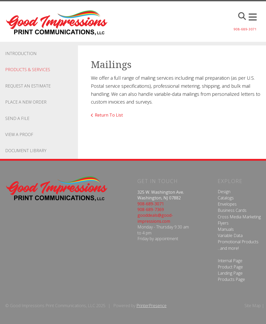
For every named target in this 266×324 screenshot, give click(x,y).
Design (224, 191)
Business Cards (232, 210)
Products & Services (27, 69)
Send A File (17, 118)
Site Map (252, 305)
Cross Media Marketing (239, 217)
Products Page (231, 279)
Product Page (230, 267)
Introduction (21, 53)
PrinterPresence (151, 305)
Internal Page (230, 261)
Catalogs (226, 198)
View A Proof (19, 134)
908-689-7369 (150, 209)
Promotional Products (238, 242)
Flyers (223, 223)
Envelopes (227, 204)
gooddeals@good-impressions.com (155, 218)
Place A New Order (25, 102)
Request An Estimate (28, 86)
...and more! (228, 248)
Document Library (25, 150)
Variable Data (230, 235)
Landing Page (230, 273)
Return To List (109, 115)
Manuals (226, 229)
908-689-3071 (150, 204)
